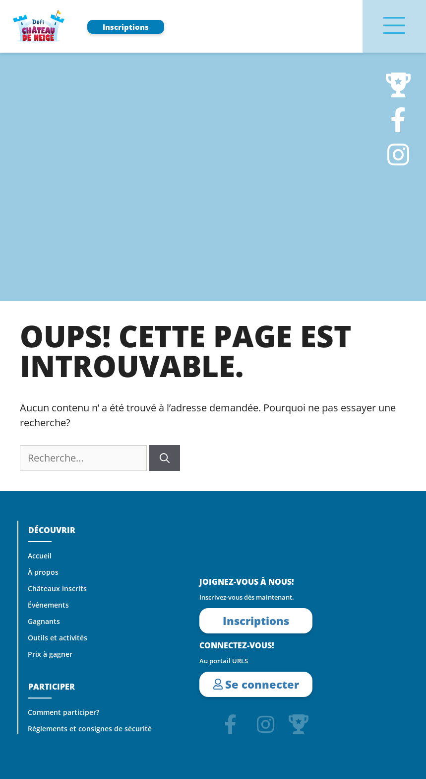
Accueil (40, 556)
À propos (43, 572)
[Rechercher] (164, 458)
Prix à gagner (50, 654)
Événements (48, 605)
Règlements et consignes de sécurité (90, 729)
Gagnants (44, 621)
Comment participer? (64, 712)
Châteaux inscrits (57, 589)
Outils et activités (58, 638)
